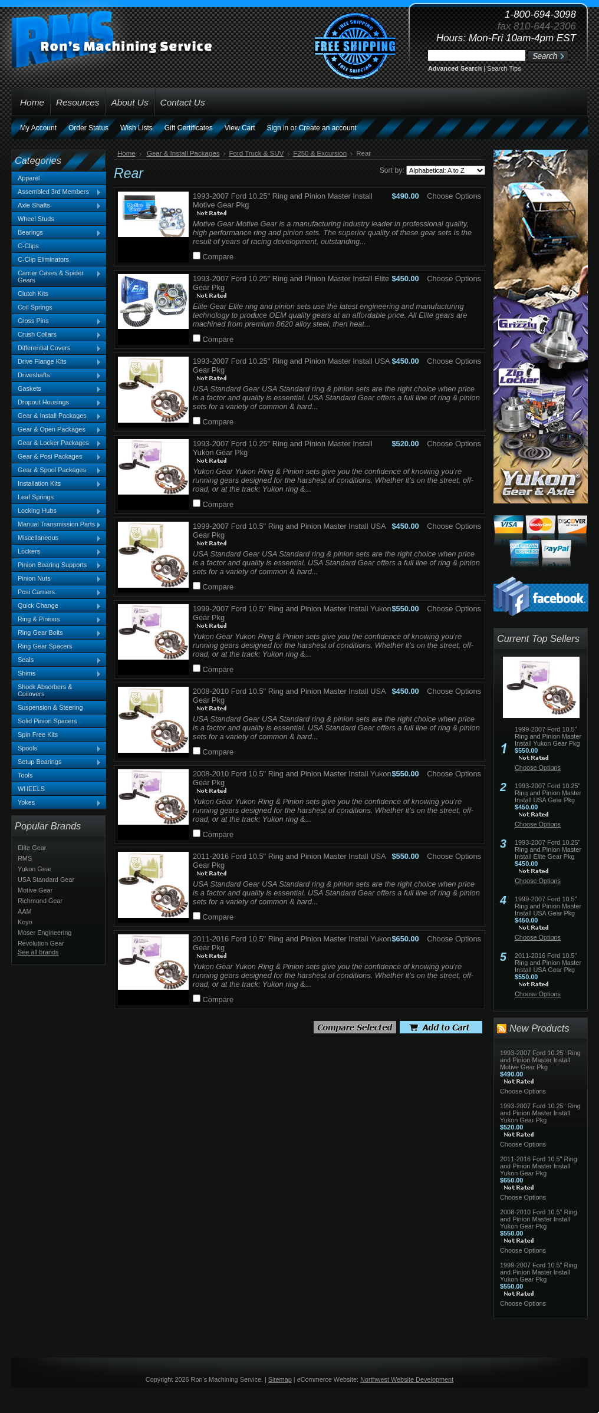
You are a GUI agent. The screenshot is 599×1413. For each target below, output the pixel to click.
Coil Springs (35, 307)
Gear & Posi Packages (56, 457)
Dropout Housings (56, 402)
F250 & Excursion (320, 153)
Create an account (328, 128)
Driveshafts (56, 375)
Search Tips (504, 68)
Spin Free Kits (38, 734)
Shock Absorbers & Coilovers (45, 690)
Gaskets (56, 389)
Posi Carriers (56, 592)
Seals (56, 660)
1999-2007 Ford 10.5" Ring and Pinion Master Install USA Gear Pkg (548, 906)
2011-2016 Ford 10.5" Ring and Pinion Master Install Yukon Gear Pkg (538, 1166)
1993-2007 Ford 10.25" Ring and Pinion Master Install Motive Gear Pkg (540, 1060)
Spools (56, 749)
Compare (218, 256)
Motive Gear (35, 890)
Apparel (29, 178)
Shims (56, 674)
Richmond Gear (40, 900)
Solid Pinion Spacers (47, 720)
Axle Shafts (56, 206)
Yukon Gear (34, 868)
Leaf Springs (36, 496)
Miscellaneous (56, 538)
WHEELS (31, 788)
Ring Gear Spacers (45, 646)
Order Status (88, 128)
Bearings (56, 233)
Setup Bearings (56, 762)
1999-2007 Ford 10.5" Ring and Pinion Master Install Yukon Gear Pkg (548, 736)
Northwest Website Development (406, 1379)
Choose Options (454, 196)
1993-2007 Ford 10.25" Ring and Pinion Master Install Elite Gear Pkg (548, 849)
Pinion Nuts (56, 579)
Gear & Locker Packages (56, 443)
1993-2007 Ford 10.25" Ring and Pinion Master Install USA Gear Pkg (548, 792)
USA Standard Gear (46, 879)
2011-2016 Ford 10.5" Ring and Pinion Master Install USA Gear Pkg (548, 962)
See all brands (38, 952)
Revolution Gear (41, 943)
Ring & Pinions (56, 619)
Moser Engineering (44, 932)
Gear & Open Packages (56, 430)
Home (126, 153)
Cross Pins (56, 321)
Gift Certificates (188, 128)
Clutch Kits (33, 293)
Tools (25, 775)
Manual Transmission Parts (56, 525)
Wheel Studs (36, 218)
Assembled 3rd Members (56, 192)
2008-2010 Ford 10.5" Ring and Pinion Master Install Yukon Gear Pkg (538, 1219)
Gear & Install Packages (56, 416)
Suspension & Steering (50, 707)
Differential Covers (56, 348)
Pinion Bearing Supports (56, 565)
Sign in (278, 128)
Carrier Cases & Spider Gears (56, 276)
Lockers (56, 552)
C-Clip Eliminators (43, 259)
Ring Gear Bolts (56, 633)
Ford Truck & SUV (256, 153)
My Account (38, 128)
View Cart (240, 128)
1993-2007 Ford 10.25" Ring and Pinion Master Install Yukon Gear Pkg (540, 1113)
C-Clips (28, 245)
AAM (25, 911)
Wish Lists (136, 128)
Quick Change (56, 606)
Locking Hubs (56, 511)
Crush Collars (56, 335)
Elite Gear (32, 847)
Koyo (25, 921)
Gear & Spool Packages (56, 470)
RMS (25, 858)
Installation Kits (56, 484)
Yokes (56, 803)
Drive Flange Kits (56, 362)
